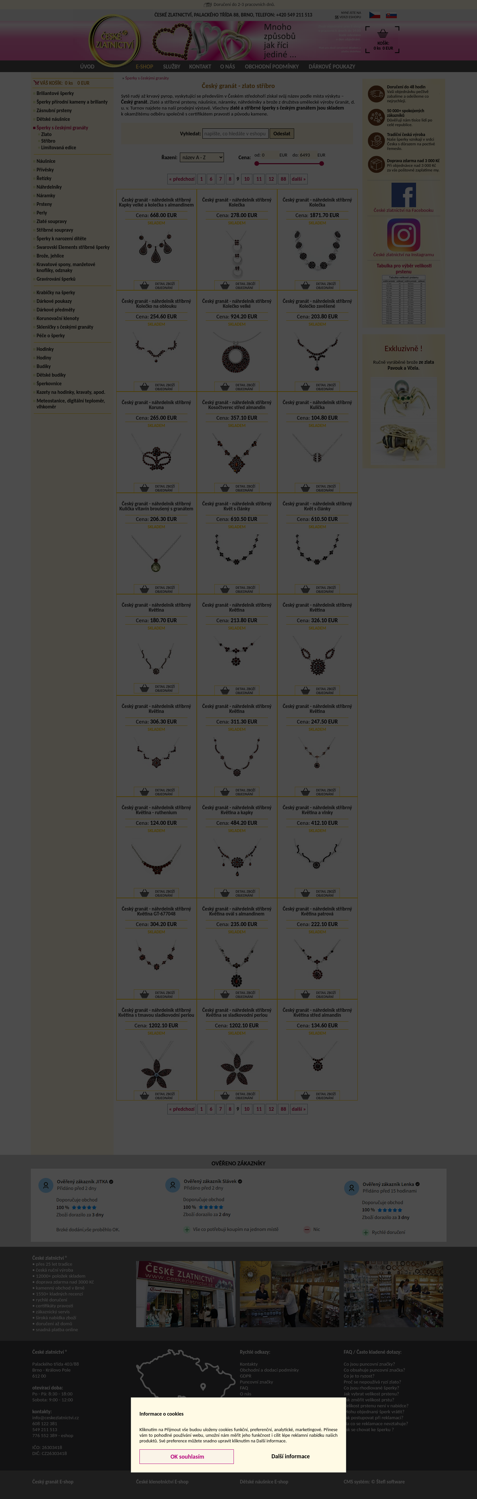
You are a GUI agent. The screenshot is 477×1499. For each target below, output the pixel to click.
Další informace (290, 1456)
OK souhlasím (186, 1456)
